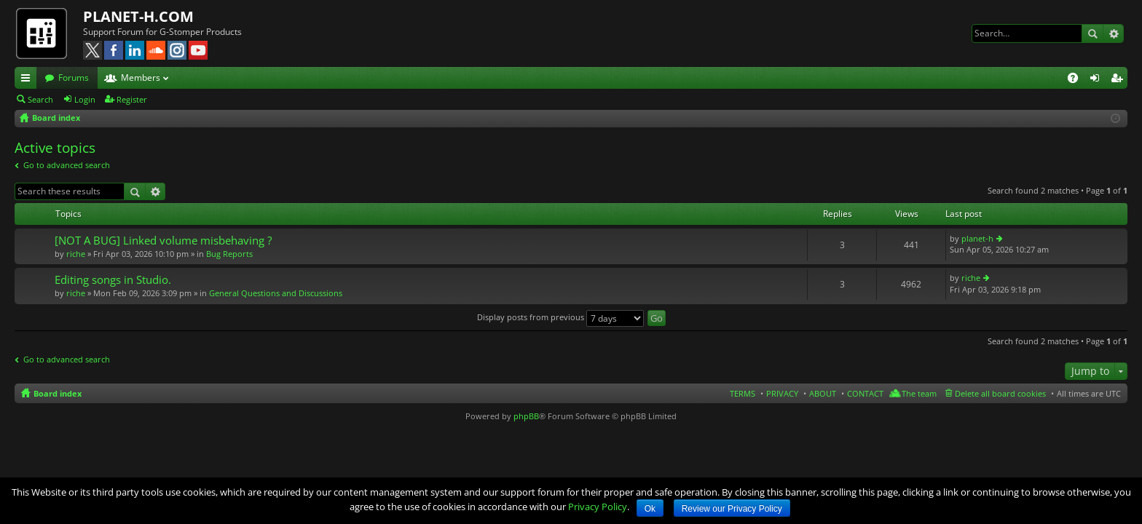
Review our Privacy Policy (732, 509)
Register (132, 99)
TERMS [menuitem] (742, 393)
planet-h (977, 238)
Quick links (28, 80)
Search (1092, 33)
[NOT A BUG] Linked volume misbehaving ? (163, 240)
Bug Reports (229, 253)
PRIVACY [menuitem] (782, 393)
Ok (650, 509)
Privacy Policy (597, 506)
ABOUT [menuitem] (822, 393)
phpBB (526, 415)
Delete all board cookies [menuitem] (1000, 393)
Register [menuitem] (1119, 80)
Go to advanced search (66, 164)
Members (140, 77)
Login (84, 99)
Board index (58, 393)
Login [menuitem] (1098, 80)
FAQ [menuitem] (1077, 80)
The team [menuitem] (919, 393)
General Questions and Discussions (275, 292)
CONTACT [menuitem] (865, 393)
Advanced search (1113, 33)
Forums (73, 77)
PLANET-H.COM (138, 16)
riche (75, 253)
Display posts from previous (560, 316)
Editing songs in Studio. (113, 280)
